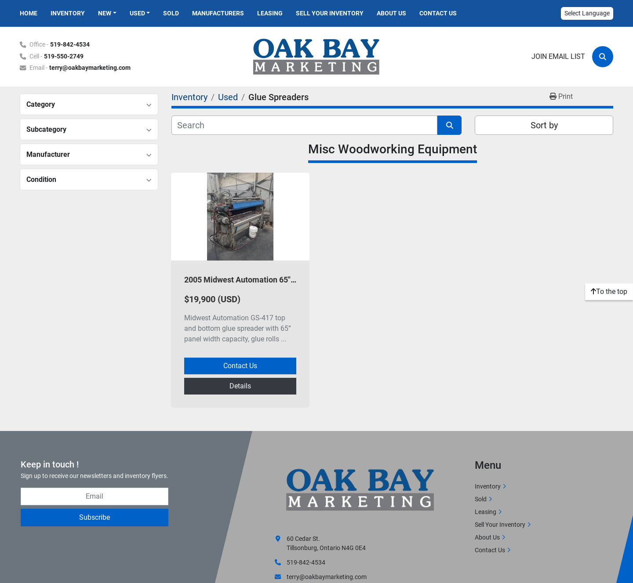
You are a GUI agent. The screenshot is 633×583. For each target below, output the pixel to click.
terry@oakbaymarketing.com (90, 68)
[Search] (602, 56)
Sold (171, 13)
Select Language (587, 13)
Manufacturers (218, 13)
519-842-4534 (70, 44)
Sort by (544, 125)
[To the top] (609, 291)
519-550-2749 (64, 56)
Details (240, 386)
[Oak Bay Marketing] (360, 490)
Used (137, 13)
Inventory (68, 13)
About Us (391, 13)
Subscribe (94, 517)
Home (28, 13)
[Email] (94, 496)
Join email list (558, 56)
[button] (107, 13)
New (104, 13)
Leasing (270, 13)
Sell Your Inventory (330, 13)
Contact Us (438, 13)
